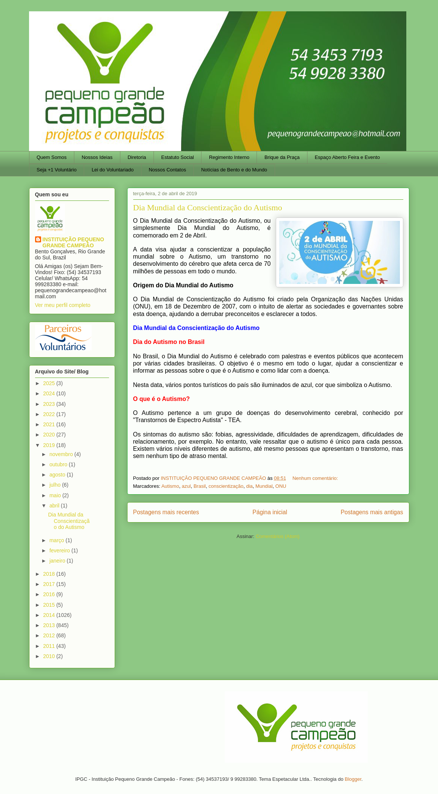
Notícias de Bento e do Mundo (234, 170)
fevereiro (60, 550)
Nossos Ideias (96, 157)
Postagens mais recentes (166, 512)
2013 (49, 625)
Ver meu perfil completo (63, 305)
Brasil (200, 486)
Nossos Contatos (167, 170)
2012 (49, 635)
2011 (49, 646)
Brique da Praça (282, 157)
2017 (49, 584)
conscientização (226, 486)
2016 (49, 594)
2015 (49, 605)
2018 (49, 574)
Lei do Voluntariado (113, 170)
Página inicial (269, 512)
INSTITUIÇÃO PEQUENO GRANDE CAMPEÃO (73, 242)
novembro (61, 454)
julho (55, 485)
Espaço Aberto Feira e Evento (347, 157)
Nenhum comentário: (315, 478)
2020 (49, 435)
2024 (49, 393)
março (57, 540)
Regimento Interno (229, 157)
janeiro (58, 561)
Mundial (264, 486)
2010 (49, 656)
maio (55, 495)
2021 (49, 424)
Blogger (353, 779)
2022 (49, 414)
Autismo (170, 486)
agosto (58, 475)
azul (186, 486)
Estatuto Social (177, 157)
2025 (49, 383)
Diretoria (137, 157)
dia (249, 486)
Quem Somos (51, 157)
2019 (49, 445)
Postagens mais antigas (372, 512)
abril (55, 506)
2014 (49, 615)
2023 (49, 404)
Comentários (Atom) (278, 536)
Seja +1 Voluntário (57, 170)
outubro (59, 464)
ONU (280, 486)
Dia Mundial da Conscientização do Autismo (207, 207)
